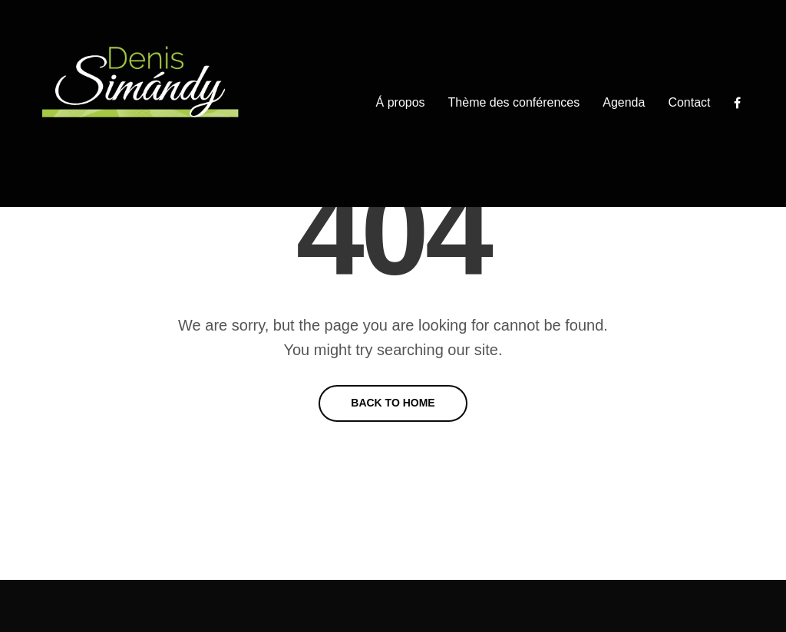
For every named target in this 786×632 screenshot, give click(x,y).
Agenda (624, 102)
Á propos (400, 102)
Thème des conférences (514, 102)
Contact (689, 102)
